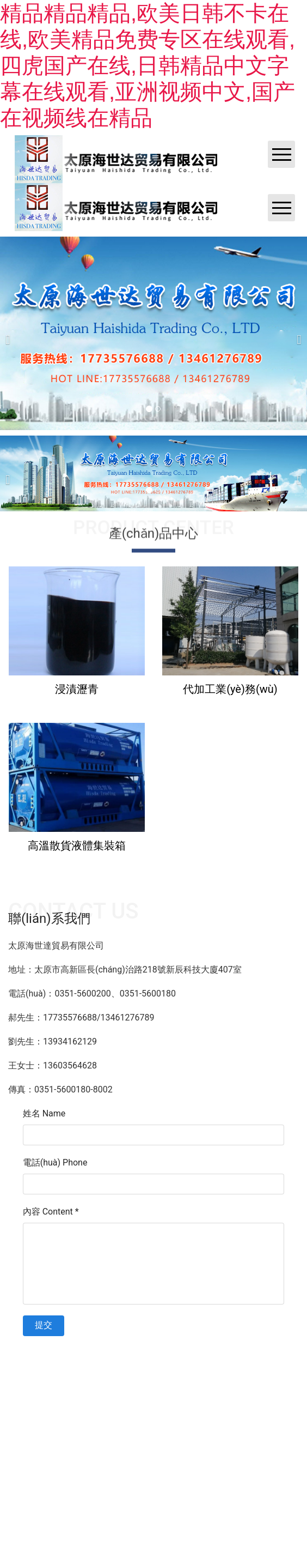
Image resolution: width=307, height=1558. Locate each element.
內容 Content (51, 1211)
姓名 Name (44, 1113)
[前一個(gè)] (11, 333)
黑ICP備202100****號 (246, 1341)
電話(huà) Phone (55, 1162)
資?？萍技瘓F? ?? (179, 1341)
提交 (43, 1325)
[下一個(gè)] (296, 333)
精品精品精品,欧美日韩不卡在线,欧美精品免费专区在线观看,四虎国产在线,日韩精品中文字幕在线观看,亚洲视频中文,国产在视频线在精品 (147, 65)
